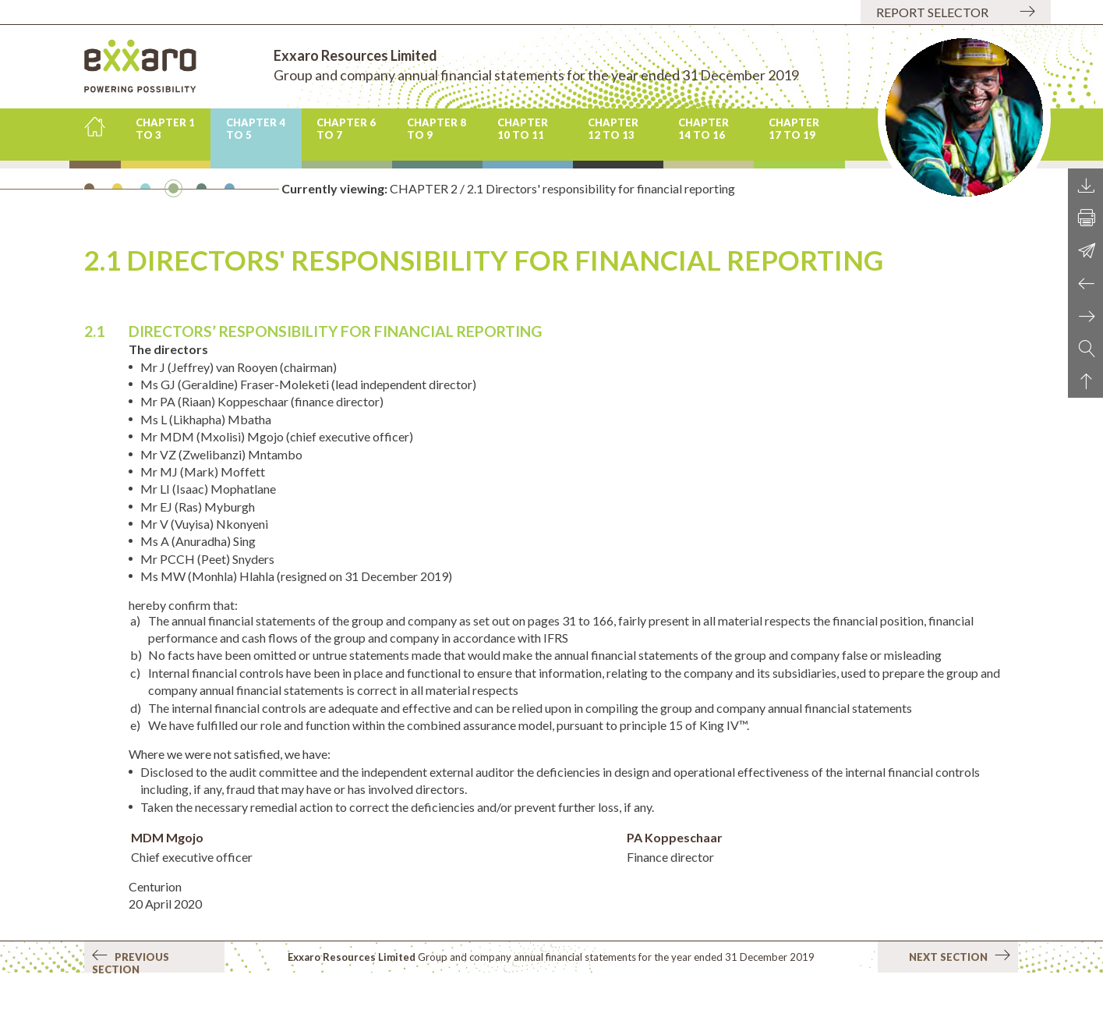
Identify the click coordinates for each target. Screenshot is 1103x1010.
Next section (959, 956)
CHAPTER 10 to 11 (522, 128)
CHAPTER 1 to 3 (165, 128)
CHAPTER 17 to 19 (794, 128)
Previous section (130, 961)
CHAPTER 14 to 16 (703, 128)
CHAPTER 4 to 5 (255, 128)
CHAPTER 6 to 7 (346, 128)
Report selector (932, 12)
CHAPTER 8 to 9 (436, 128)
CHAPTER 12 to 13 (613, 128)
